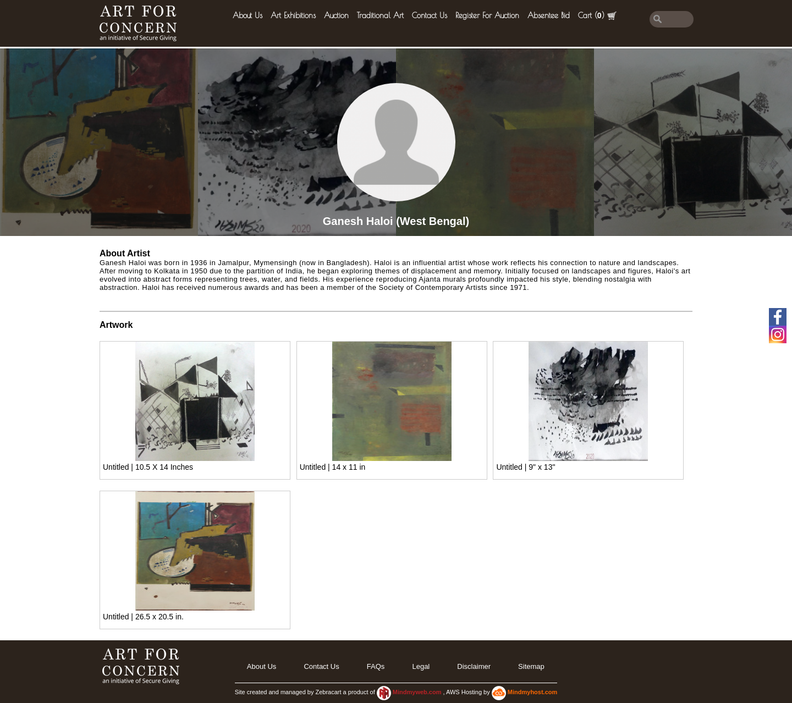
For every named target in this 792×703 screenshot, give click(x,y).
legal (421, 666)
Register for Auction (487, 15)
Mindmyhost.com (532, 692)
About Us (247, 15)
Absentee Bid (548, 15)
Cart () (597, 15)
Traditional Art (380, 15)
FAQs (376, 666)
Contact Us (429, 15)
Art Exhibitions (293, 15)
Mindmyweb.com (418, 692)
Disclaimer (474, 666)
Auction (336, 15)
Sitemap (531, 666)
